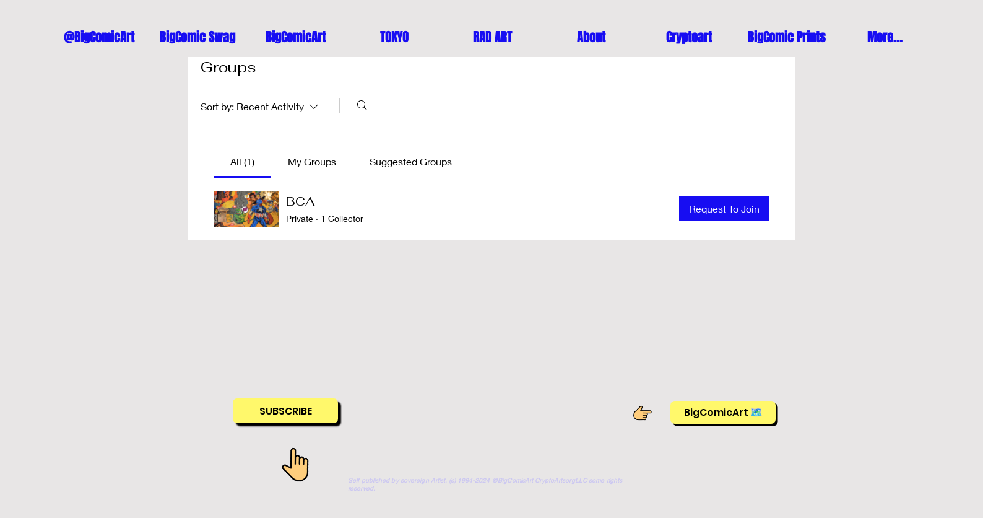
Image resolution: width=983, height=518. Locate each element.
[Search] (362, 105)
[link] (242, 161)
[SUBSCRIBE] (285, 410)
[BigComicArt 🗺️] (723, 412)
